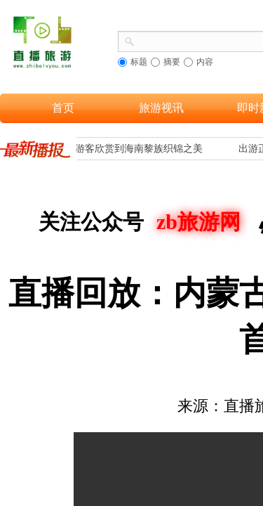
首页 (63, 108)
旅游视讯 (161, 108)
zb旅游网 (198, 221)
